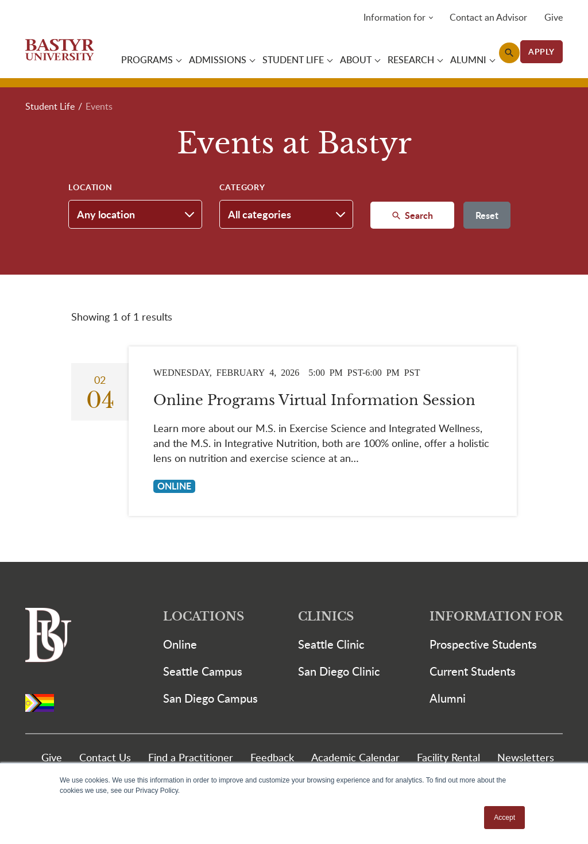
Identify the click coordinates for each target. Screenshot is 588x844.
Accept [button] (504, 818)
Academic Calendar (355, 757)
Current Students (473, 671)
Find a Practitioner (190, 757)
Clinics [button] (326, 617)
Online (180, 644)
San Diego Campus (210, 698)
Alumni (448, 698)
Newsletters (525, 757)
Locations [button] (203, 617)
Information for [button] (394, 17)
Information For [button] (496, 617)
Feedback (272, 757)
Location (90, 187)
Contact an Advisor (488, 17)
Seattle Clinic (331, 644)
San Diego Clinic (339, 671)
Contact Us (105, 757)
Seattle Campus (202, 671)
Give (553, 17)
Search (418, 215)
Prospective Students (483, 644)
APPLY (541, 51)
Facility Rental (448, 757)
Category (242, 187)
